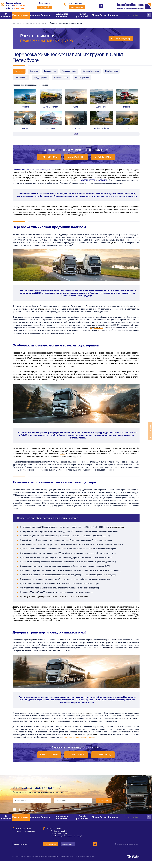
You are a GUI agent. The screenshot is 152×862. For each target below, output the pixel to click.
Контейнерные (21, 78)
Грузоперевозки (20, 15)
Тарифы (45, 15)
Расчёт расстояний (82, 15)
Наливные (43, 23)
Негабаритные (115, 71)
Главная (16, 23)
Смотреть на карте (20, 845)
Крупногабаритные (94, 71)
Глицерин (50, 129)
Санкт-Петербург (43, 7)
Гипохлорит (76, 129)
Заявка (103, 15)
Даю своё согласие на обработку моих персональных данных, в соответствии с (50, 810)
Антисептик (101, 108)
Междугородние (42, 78)
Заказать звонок (77, 8)
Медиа (95, 15)
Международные (63, 78)
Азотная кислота (50, 108)
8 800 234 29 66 (77, 3)
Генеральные (52, 71)
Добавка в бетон (101, 129)
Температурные (72, 71)
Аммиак (25, 108)
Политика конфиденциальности (126, 845)
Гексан (25, 129)
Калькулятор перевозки (61, 15)
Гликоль (126, 108)
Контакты (113, 15)
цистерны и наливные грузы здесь (78, 738)
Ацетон (76, 108)
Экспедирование (85, 78)
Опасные (35, 71)
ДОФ (127, 129)
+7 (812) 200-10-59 (54, 829)
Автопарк (35, 15)
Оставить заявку (103, 158)
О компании (6, 15)
